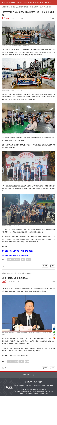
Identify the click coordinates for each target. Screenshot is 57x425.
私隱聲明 (42, 414)
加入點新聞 (36, 414)
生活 (31, 2)
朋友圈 (45, 2)
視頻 (21, 2)
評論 (24, 2)
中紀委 (16, 390)
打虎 (9, 390)
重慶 (23, 260)
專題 (49, 2)
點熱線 (16, 414)
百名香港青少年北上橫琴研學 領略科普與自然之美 (17, 251)
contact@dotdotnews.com (41, 418)
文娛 (38, 2)
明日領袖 (16, 260)
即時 (17, 2)
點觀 (27, 2)
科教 (41, 2)
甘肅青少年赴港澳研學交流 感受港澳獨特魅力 (16, 255)
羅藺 (22, 390)
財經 (34, 2)
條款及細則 (50, 414)
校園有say (5, 18)
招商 (9, 260)
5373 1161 (29, 418)
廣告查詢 (21, 414)
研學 (28, 260)
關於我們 (28, 414)
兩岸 (3, 281)
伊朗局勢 (12, 2)
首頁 (7, 2)
